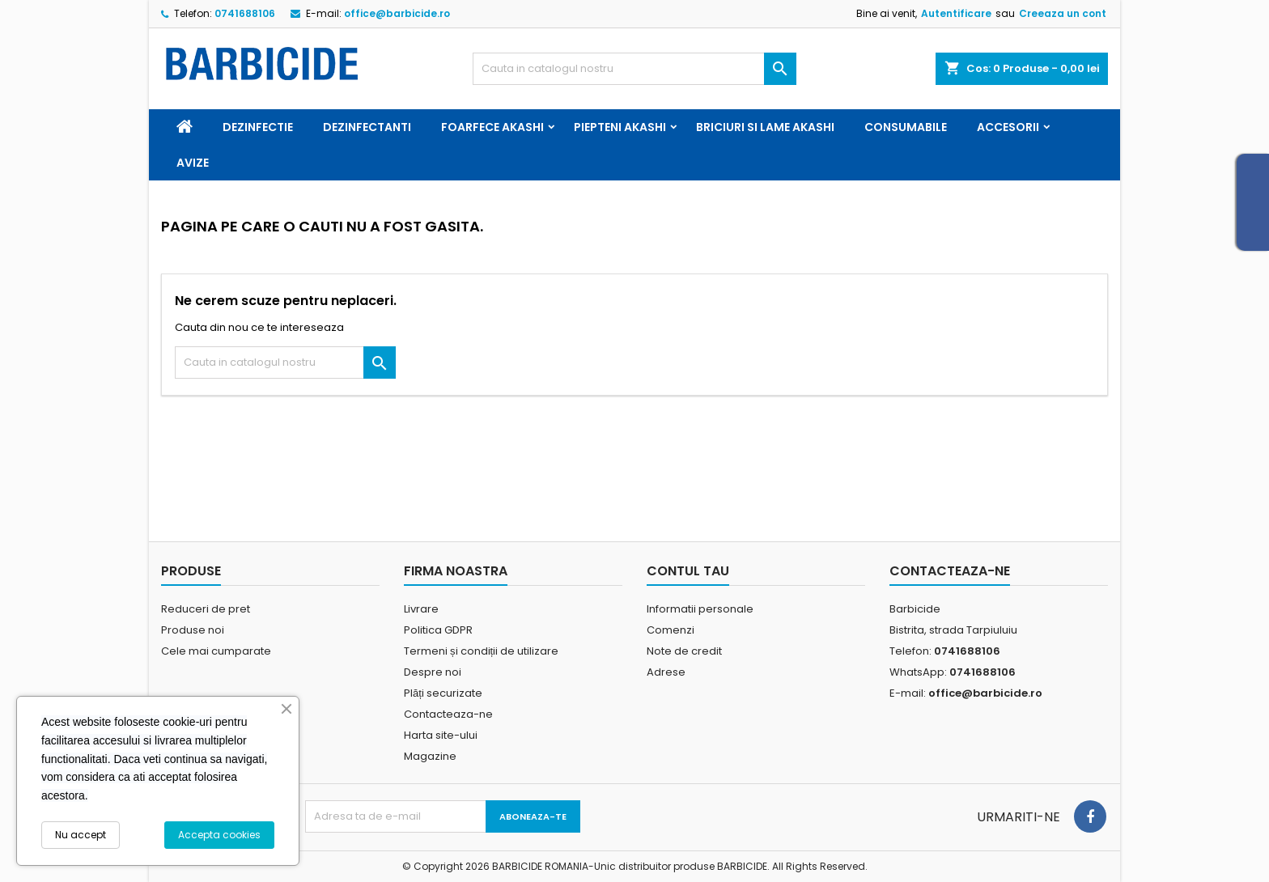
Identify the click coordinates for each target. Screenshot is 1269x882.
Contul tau (688, 571)
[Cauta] (634, 69)
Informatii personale (700, 609)
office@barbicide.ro (397, 13)
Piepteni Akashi (620, 127)
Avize (192, 163)
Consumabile (905, 127)
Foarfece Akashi (492, 127)
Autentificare (956, 13)
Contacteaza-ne (448, 714)
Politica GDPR (438, 630)
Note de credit (684, 651)
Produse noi (192, 630)
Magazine (430, 756)
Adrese (666, 672)
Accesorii (1008, 127)
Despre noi (432, 672)
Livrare (421, 609)
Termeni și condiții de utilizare (481, 651)
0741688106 (244, 13)
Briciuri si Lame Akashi (765, 127)
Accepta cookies (219, 835)
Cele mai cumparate (216, 651)
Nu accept (80, 835)
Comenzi (670, 630)
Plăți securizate (443, 693)
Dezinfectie (258, 127)
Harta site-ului (440, 735)
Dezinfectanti (367, 127)
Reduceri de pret (205, 609)
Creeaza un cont (1062, 13)
